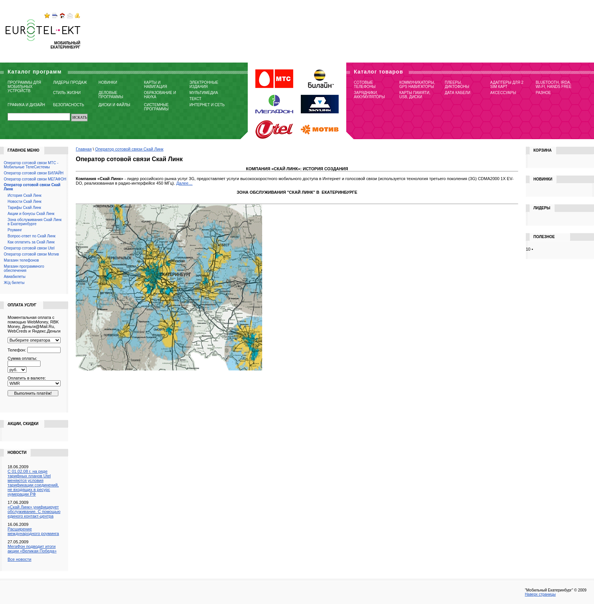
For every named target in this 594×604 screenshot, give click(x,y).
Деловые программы (110, 95)
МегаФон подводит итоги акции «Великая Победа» (32, 548)
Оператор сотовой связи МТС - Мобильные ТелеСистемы (31, 165)
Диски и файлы (114, 105)
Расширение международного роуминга (33, 531)
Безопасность (68, 105)
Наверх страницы (540, 594)
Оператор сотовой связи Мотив (31, 254)
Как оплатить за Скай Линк (31, 242)
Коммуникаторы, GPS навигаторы (417, 84)
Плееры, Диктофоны (457, 84)
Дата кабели (457, 93)
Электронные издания (203, 84)
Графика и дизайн (26, 105)
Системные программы (156, 107)
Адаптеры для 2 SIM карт (507, 84)
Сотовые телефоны (364, 84)
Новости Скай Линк (24, 201)
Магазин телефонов (21, 260)
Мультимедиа (203, 93)
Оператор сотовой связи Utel (29, 248)
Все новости (19, 559)
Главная (84, 149)
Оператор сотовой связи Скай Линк (129, 149)
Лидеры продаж (70, 82)
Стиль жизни (67, 93)
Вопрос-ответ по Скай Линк (31, 236)
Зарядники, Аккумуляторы (369, 95)
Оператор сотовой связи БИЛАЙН (34, 173)
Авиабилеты (14, 277)
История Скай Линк (24, 195)
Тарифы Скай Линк (24, 208)
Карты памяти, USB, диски (414, 95)
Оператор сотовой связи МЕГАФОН (35, 179)
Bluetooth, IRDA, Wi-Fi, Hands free (553, 84)
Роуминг (15, 230)
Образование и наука (160, 95)
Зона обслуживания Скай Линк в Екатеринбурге (35, 222)
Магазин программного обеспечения (24, 268)
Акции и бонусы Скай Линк (31, 214)
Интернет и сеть (207, 105)
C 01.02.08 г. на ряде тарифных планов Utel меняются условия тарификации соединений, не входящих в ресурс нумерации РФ (33, 482)
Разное (543, 93)
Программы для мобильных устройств (24, 86)
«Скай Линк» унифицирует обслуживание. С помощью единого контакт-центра (34, 511)
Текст (195, 99)
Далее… (184, 183)
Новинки (107, 82)
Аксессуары (503, 93)
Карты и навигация (155, 84)
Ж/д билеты (14, 283)
